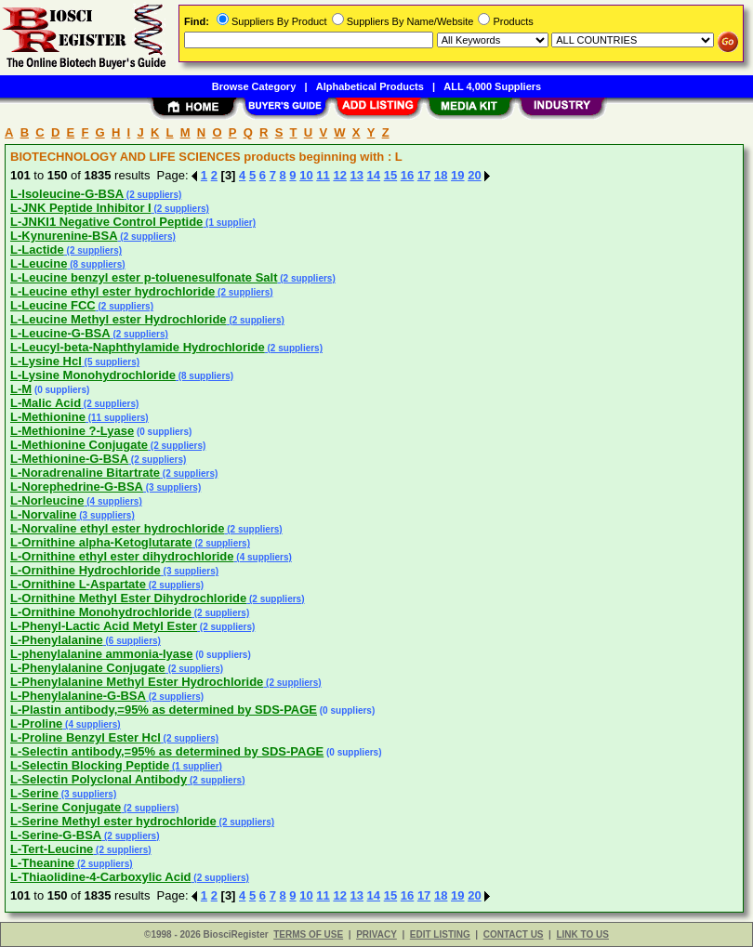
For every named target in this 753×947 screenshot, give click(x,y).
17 (423, 175)
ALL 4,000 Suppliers (492, 86)
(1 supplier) (229, 222)
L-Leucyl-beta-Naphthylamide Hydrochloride (137, 347)
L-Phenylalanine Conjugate (87, 668)
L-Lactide (37, 249)
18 (440, 175)
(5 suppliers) (110, 362)
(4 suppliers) (112, 501)
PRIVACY (376, 934)
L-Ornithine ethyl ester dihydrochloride (122, 556)
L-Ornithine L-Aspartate (78, 584)
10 (305, 175)
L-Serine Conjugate (65, 807)
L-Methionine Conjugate (79, 445)
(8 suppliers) (96, 264)
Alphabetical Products (370, 86)
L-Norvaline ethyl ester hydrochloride (117, 528)
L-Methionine (48, 417)
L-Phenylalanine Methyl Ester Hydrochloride (136, 682)
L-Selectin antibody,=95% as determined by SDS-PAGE (167, 751)
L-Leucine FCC (53, 305)
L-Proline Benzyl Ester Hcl (85, 737)
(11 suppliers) (117, 418)
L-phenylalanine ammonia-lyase (101, 654)
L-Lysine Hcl (46, 361)
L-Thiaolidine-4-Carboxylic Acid (101, 877)
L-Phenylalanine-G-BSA (78, 696)
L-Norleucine (47, 500)
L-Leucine (38, 263)
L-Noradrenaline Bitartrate (85, 473)
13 (356, 175)
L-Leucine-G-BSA (60, 333)
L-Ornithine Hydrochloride (85, 570)
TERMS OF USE (308, 934)
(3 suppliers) (172, 487)
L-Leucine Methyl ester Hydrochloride (118, 319)
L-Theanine (42, 863)
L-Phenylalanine (56, 640)
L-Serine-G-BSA (55, 835)
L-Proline (36, 723)
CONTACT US (513, 934)
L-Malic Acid (45, 403)
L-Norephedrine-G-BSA (76, 486)
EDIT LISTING (440, 934)
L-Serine (34, 793)
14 (373, 175)
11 (322, 175)
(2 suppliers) (152, 195)
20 (474, 175)
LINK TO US (582, 934)
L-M (21, 389)
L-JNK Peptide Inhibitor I (81, 208)
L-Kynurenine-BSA (64, 236)
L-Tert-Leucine (51, 849)
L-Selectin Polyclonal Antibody (98, 779)
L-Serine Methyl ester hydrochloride (113, 821)
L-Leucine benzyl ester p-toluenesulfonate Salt (144, 277)
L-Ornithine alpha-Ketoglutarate (101, 542)
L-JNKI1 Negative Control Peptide (106, 222)
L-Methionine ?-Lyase (72, 431)
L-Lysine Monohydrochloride (93, 375)
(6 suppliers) (132, 641)
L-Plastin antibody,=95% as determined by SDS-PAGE (163, 710)
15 (390, 175)
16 (407, 175)
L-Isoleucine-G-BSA (67, 194)
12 (339, 175)
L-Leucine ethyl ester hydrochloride (112, 291)
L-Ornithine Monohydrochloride (101, 612)
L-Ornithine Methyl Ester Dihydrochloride (128, 598)
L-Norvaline (43, 514)
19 (457, 175)
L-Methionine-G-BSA (69, 459)
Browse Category (254, 86)
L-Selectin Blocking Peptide (89, 765)
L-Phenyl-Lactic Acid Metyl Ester (103, 626)
